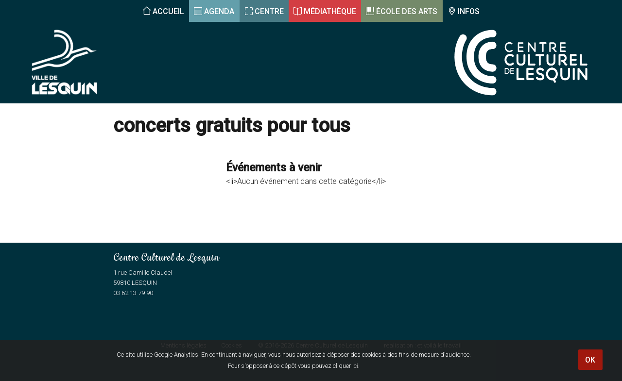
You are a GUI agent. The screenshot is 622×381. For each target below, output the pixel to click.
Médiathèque (330, 11)
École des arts (406, 11)
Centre (269, 11)
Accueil (168, 11)
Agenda (219, 11)
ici (355, 365)
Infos (469, 11)
